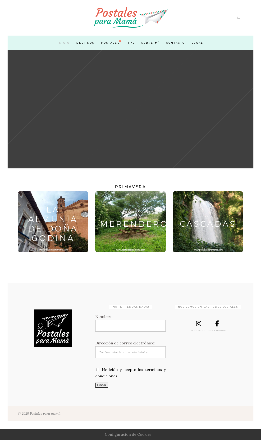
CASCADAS (208, 224)
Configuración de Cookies (128, 434)
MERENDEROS (137, 224)
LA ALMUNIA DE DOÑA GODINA (53, 224)
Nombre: (103, 316)
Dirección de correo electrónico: (125, 343)
